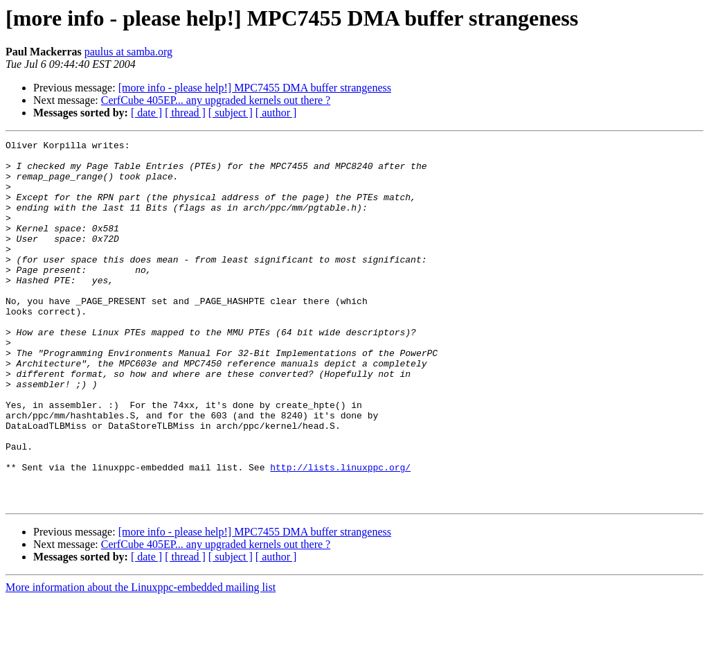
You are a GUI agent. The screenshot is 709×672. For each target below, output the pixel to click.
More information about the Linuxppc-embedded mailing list (141, 660)
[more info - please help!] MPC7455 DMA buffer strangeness (254, 88)
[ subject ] (230, 112)
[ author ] (276, 112)
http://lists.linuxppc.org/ (340, 533)
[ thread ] (185, 112)
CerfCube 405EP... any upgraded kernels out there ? (215, 100)
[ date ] (146, 112)
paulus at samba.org (128, 52)
